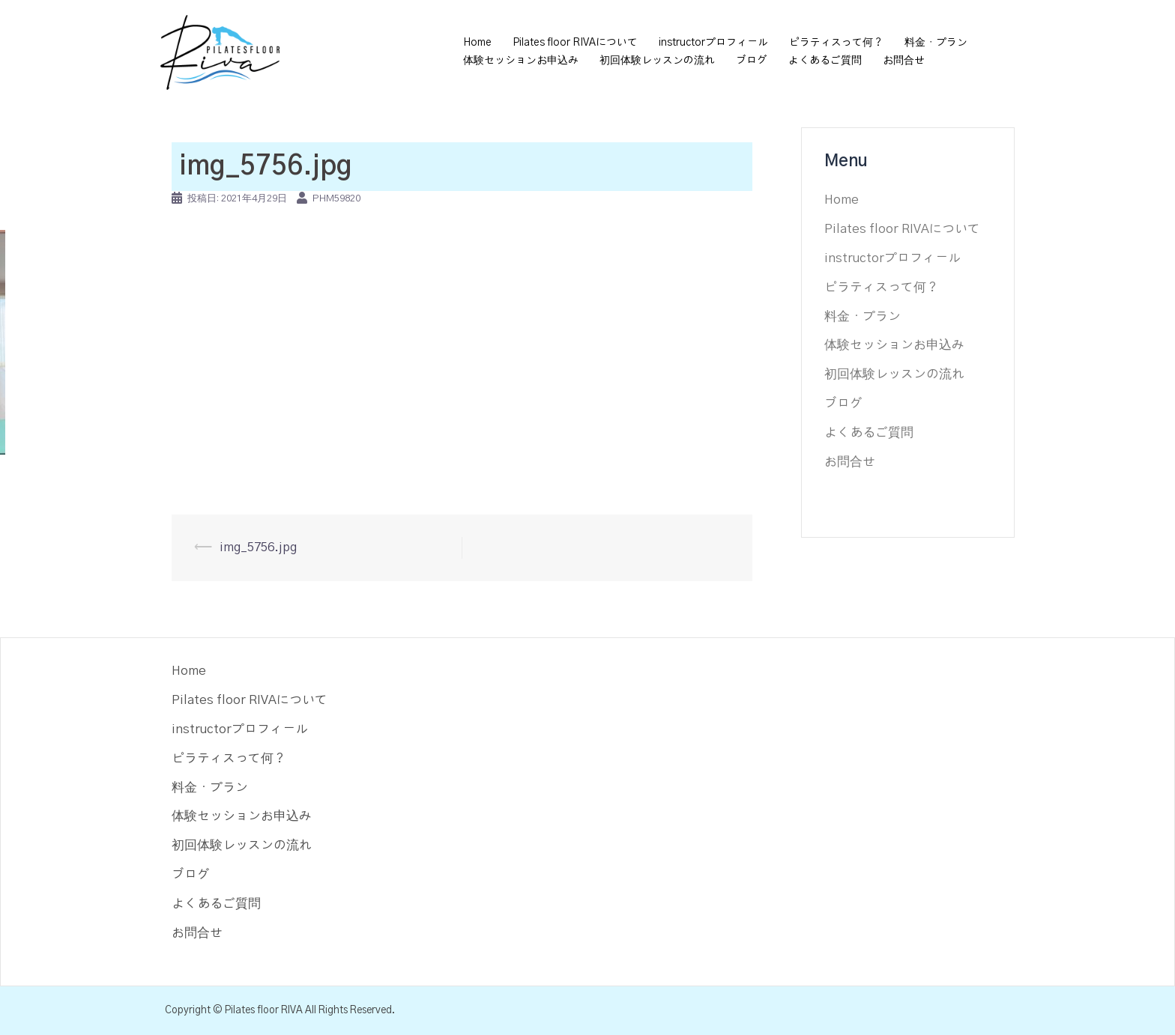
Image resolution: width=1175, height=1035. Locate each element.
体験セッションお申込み (521, 60)
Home (477, 42)
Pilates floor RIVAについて (575, 42)
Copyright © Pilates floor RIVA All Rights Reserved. (280, 1010)
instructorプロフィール (713, 42)
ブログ (751, 60)
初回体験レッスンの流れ (657, 60)
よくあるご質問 (825, 60)
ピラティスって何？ (836, 42)
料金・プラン (935, 42)
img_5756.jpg (258, 547)
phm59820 (336, 199)
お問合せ (904, 60)
